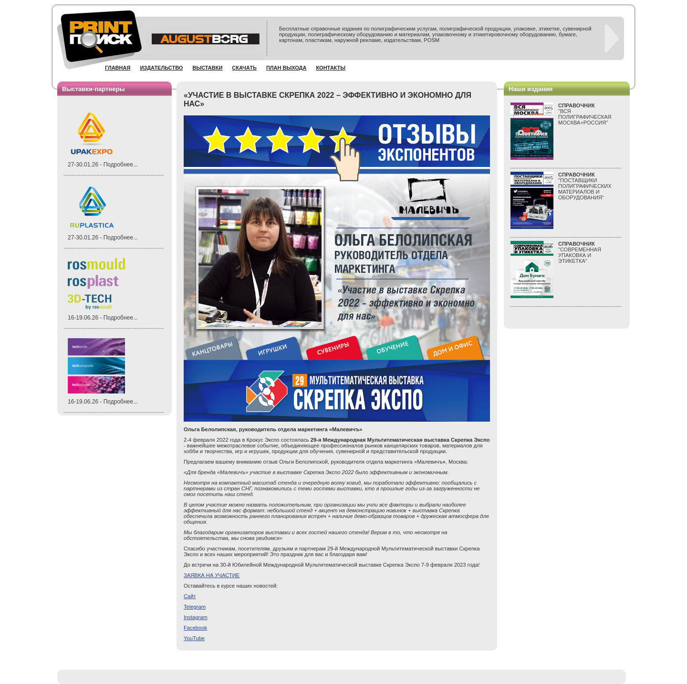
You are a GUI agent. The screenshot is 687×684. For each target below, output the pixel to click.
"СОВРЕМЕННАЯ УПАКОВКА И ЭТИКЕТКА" (579, 252)
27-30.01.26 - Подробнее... (103, 164)
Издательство (161, 68)
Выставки (207, 68)
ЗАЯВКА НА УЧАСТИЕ (211, 575)
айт (190, 596)
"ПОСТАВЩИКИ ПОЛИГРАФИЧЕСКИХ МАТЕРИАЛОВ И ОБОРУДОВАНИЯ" (585, 186)
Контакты (330, 68)
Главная (117, 68)
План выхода (286, 68)
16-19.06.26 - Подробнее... (103, 317)
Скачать (244, 68)
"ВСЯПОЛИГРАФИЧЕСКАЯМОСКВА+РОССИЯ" (585, 114)
